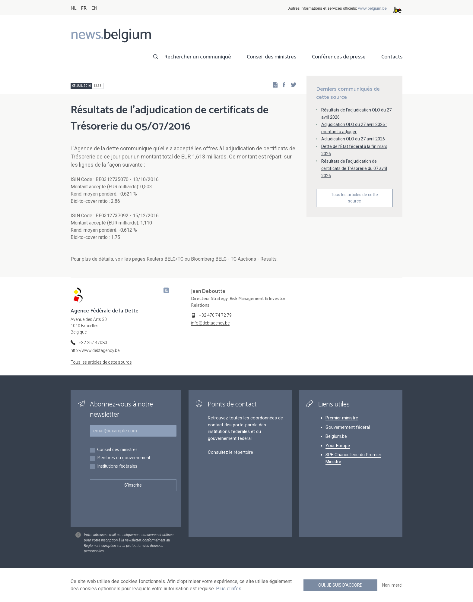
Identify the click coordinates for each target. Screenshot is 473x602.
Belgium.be (336, 436)
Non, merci (392, 585)
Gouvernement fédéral (347, 427)
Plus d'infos (228, 588)
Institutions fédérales (117, 466)
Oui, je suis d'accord (340, 585)
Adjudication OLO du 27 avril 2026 (353, 138)
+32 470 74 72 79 (215, 315)
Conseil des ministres (271, 56)
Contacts (391, 56)
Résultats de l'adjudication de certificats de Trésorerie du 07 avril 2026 (354, 168)
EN (94, 8)
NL (73, 8)
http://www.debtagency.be (95, 350)
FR (84, 8)
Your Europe (337, 445)
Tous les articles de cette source (354, 197)
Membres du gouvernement (123, 458)
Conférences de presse (339, 56)
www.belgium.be (372, 8)
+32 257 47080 (93, 342)
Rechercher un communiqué (197, 56)
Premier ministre (341, 418)
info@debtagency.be (210, 323)
